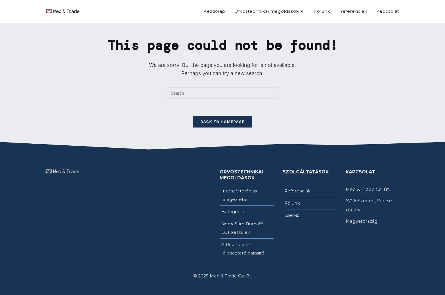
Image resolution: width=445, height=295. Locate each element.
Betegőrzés (233, 211)
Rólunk (292, 203)
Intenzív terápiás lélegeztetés (239, 195)
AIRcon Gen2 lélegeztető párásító (243, 249)
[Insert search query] (222, 93)
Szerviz (291, 215)
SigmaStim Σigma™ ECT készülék (242, 228)
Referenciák (297, 191)
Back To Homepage (222, 121)
